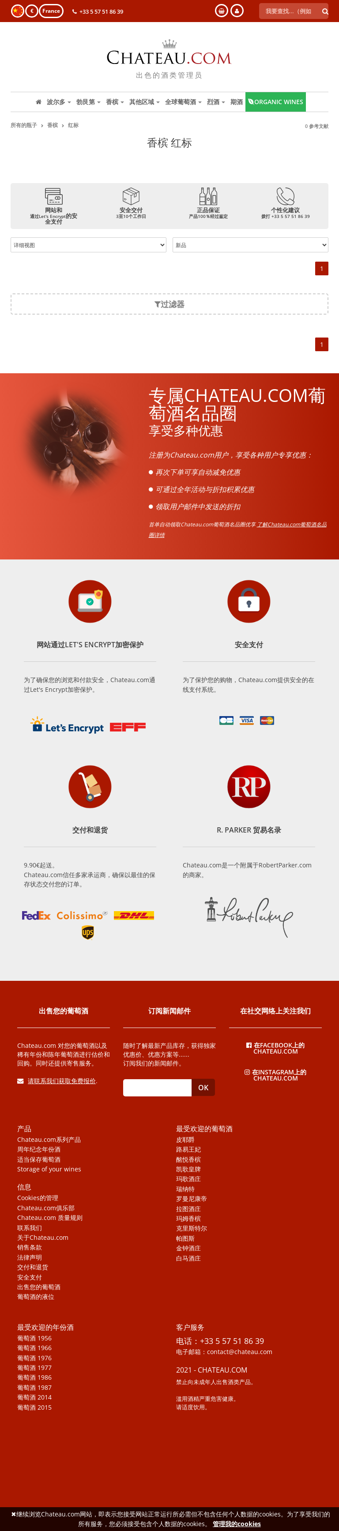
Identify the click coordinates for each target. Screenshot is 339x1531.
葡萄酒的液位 (35, 1297)
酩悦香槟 (188, 1159)
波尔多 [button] (59, 102)
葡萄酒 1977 (34, 1368)
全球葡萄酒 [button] (183, 102)
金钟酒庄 (188, 1248)
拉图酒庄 (188, 1209)
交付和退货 (32, 1267)
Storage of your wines (49, 1169)
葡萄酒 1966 (34, 1348)
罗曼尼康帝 (191, 1199)
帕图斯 (185, 1238)
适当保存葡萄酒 (38, 1159)
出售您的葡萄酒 (38, 1287)
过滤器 (169, 304)
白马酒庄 (188, 1258)
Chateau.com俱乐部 (46, 1208)
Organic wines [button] (275, 102)
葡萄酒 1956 (34, 1338)
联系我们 (29, 1228)
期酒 (236, 102)
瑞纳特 (185, 1189)
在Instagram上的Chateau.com (275, 1075)
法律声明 (29, 1257)
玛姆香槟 (188, 1219)
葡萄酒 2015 (34, 1407)
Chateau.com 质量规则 (50, 1218)
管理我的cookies (237, 1524)
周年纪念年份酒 (38, 1149)
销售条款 (29, 1247)
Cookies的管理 (37, 1198)
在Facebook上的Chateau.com (275, 1048)
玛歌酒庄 (188, 1179)
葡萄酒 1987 (34, 1388)
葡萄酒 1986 (34, 1377)
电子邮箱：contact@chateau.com (224, 1352)
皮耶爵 (185, 1140)
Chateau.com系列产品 (49, 1140)
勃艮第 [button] (88, 102)
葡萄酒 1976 (34, 1358)
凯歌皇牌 (188, 1169)
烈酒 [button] (216, 102)
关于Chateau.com (42, 1238)
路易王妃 (188, 1149)
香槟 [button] (115, 102)
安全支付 (29, 1277)
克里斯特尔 (191, 1228)
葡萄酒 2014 (34, 1397)
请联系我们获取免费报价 (56, 1081)
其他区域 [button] (144, 102)
